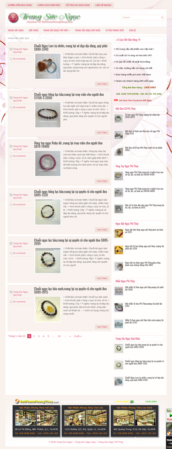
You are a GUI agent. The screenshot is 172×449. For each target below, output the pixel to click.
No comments (19, 59)
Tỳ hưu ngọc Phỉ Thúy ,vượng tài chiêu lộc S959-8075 (142, 116)
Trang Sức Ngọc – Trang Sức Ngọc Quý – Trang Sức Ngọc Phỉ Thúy (89, 442)
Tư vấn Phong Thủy (114, 30)
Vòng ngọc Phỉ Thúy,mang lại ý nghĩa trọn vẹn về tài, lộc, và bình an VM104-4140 (144, 173)
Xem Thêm (102, 84)
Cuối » (78, 336)
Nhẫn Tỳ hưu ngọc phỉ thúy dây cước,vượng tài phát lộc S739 (144, 321)
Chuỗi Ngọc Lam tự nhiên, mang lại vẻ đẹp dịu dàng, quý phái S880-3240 (70, 47)
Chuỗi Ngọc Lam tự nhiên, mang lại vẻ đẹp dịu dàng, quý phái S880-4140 (144, 379)
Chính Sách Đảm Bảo (48, 5)
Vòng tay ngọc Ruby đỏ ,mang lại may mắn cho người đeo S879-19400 (68, 144)
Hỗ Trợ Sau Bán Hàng (78, 5)
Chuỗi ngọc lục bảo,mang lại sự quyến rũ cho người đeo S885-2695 (71, 242)
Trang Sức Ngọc (16, 30)
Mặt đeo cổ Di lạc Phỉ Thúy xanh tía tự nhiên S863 (143, 149)
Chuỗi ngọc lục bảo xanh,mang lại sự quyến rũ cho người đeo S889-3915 (70, 290)
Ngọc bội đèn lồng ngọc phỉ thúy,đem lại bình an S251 (144, 231)
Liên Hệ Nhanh (103, 5)
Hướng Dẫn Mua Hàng (20, 5)
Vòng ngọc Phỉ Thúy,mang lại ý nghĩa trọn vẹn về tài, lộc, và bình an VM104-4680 (144, 190)
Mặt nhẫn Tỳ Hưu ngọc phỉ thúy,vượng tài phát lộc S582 (144, 288)
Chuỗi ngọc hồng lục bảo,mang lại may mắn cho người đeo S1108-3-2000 (69, 96)
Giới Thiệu (33, 30)
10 (59, 336)
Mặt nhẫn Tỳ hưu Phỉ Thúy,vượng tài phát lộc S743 (143, 305)
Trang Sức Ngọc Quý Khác (88, 30)
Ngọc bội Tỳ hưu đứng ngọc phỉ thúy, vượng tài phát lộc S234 (144, 247)
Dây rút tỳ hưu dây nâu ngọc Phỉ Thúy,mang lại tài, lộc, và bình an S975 (144, 206)
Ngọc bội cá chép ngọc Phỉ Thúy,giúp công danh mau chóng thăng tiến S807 (142, 264)
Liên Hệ (132, 30)
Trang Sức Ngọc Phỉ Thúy (57, 29)
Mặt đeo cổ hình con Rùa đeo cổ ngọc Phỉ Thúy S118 (142, 132)
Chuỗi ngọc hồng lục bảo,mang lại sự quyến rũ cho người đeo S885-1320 (70, 193)
